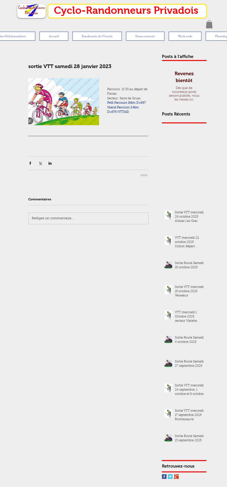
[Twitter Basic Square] (170, 476)
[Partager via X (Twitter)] (40, 163)
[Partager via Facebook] (30, 163)
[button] (209, 24)
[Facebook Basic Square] (164, 476)
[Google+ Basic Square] (176, 476)
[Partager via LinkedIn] (50, 163)
